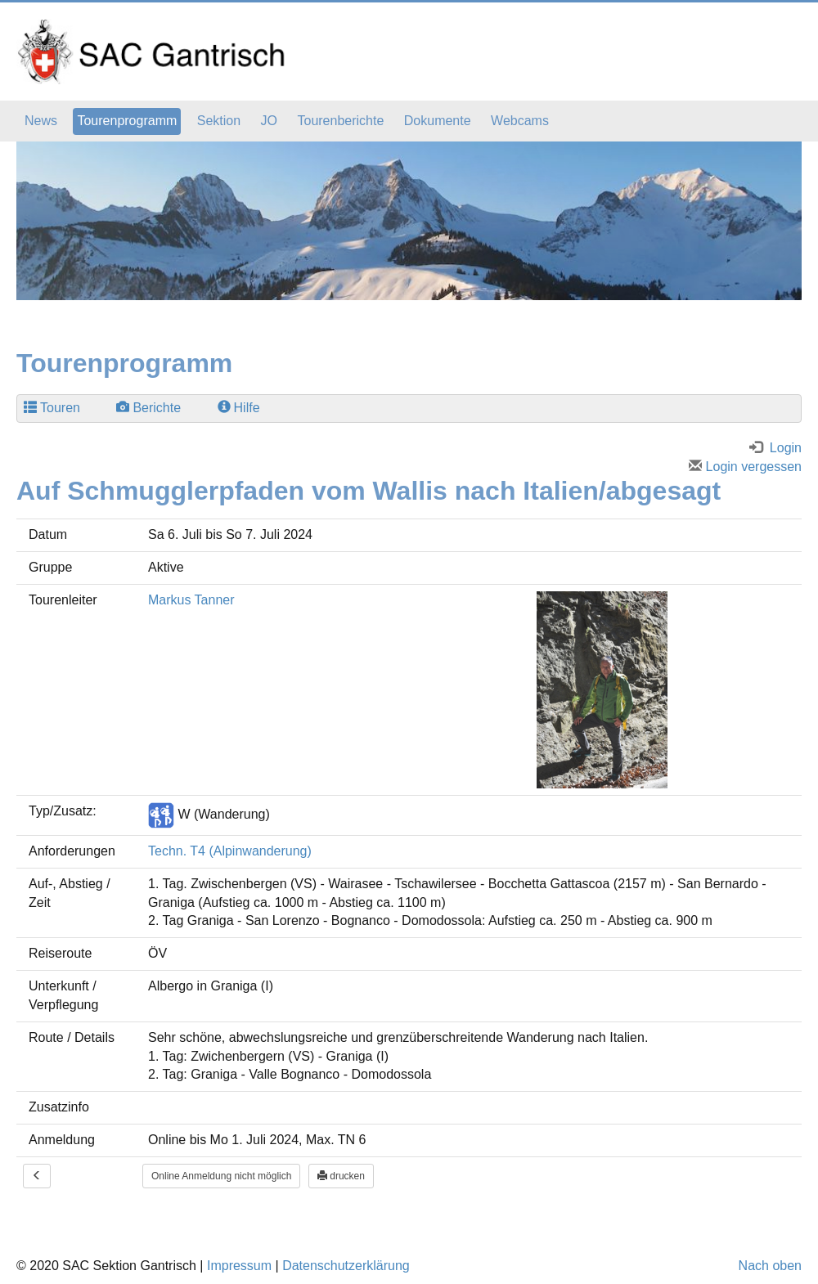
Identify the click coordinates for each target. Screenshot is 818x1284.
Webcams (520, 121)
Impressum (239, 1266)
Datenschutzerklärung (346, 1266)
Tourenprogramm (127, 121)
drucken (341, 1176)
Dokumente (437, 121)
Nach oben (770, 1266)
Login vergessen (745, 467)
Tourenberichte (340, 121)
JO (269, 121)
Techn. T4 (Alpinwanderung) (230, 851)
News (41, 121)
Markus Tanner (191, 600)
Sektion (218, 121)
